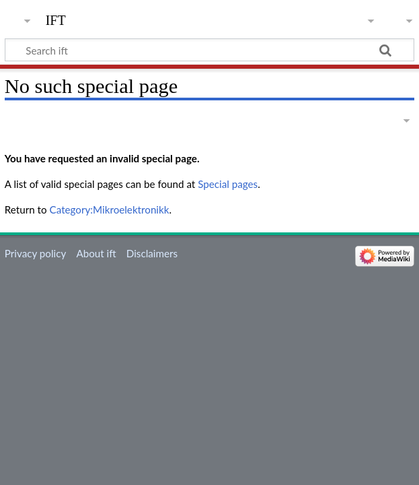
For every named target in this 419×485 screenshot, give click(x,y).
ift (56, 18)
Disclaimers (152, 253)
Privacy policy (35, 253)
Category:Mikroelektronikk (109, 209)
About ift (96, 253)
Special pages (228, 184)
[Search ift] (209, 50)
